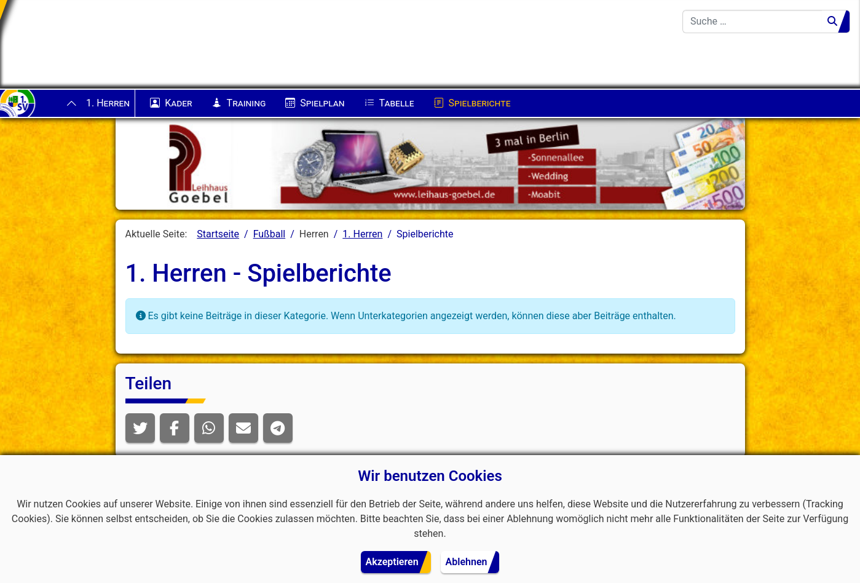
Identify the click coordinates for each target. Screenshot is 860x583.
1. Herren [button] (108, 103)
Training (239, 103)
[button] (140, 428)
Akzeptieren (392, 562)
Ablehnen (466, 562)
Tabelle (389, 103)
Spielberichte (472, 103)
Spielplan (314, 103)
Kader (171, 103)
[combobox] (752, 21)
